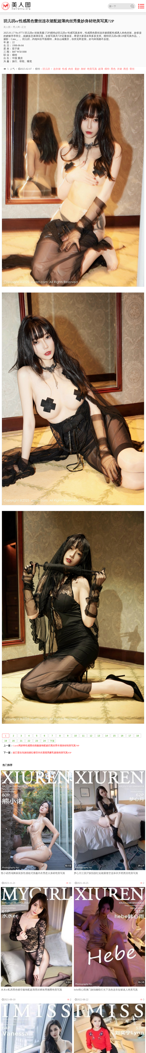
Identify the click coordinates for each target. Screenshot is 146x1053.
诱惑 (125, 69)
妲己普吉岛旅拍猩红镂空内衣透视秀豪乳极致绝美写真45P (42, 752)
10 (75, 735)
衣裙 (119, 69)
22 (29, 740)
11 (83, 735)
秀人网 (16, 27)
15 (114, 735)
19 (5, 740)
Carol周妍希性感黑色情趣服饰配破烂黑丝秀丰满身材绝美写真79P (46, 745)
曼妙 (77, 69)
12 (91, 735)
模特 (107, 69)
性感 (64, 69)
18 (137, 735)
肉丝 (70, 69)
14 (106, 735)
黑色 (113, 69)
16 (122, 735)
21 (21, 740)
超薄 (100, 69)
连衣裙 (57, 69)
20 (13, 740)
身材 (83, 69)
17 (130, 735)
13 (99, 735)
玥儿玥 (46, 69)
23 (36, 740)
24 (44, 740)
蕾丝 (132, 69)
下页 (52, 741)
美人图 (7, 27)
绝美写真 (92, 69)
